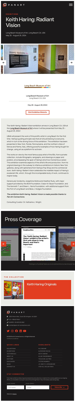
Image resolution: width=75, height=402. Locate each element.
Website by (12, 394)
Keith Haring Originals (41, 284)
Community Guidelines (12, 339)
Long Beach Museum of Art (37, 96)
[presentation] (4, 63)
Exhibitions (12, 14)
